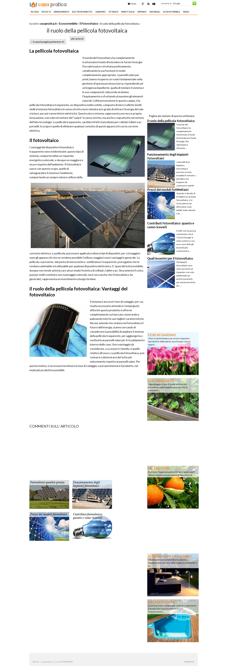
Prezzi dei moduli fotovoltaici (48, 514)
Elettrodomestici (82, 12)
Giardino (100, 12)
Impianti (142, 12)
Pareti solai (128, 12)
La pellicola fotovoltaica (54, 51)
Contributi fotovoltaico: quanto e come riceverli (88, 516)
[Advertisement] (65, 20)
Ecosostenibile (171, 12)
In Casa (35, 12)
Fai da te (46, 12)
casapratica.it (48, 23)
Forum (132, 3)
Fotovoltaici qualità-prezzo (47, 482)
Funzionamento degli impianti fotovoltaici (86, 484)
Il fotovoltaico (44, 140)
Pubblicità (189, 661)
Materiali (155, 12)
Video (186, 12)
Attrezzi (113, 12)
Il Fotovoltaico (88, 23)
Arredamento (61, 12)
